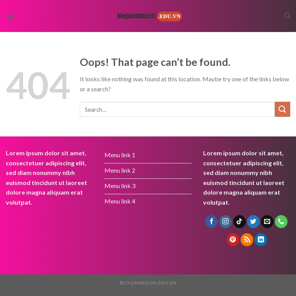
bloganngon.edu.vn (148, 283)
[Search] (287, 15)
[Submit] (282, 109)
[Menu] (10, 16)
